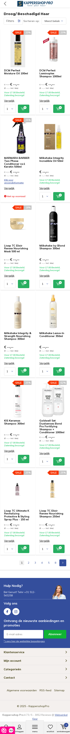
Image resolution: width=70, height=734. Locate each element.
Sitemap (59, 690)
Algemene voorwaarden (22, 690)
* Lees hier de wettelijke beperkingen (24, 641)
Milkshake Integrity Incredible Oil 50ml (51, 159)
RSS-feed (45, 690)
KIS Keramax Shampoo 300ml (14, 422)
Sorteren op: (31, 21)
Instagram (15, 610)
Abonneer (55, 634)
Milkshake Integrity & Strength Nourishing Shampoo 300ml (17, 336)
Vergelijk (9, 100)
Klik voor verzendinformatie (14, 181)
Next (62, 562)
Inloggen (19, 729)
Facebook (7, 610)
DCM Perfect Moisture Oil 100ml (16, 72)
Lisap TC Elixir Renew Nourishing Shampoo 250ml (51, 513)
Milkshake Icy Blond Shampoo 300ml (52, 247)
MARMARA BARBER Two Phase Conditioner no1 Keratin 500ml (16, 162)
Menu (35, 729)
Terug (5, 3)
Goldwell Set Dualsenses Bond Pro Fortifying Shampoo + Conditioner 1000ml (51, 426)
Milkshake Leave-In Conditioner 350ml (51, 334)
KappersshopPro (39, 706)
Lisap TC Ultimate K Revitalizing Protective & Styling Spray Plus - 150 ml (16, 515)
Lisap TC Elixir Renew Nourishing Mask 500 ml (16, 248)
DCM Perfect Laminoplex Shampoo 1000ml (50, 73)
